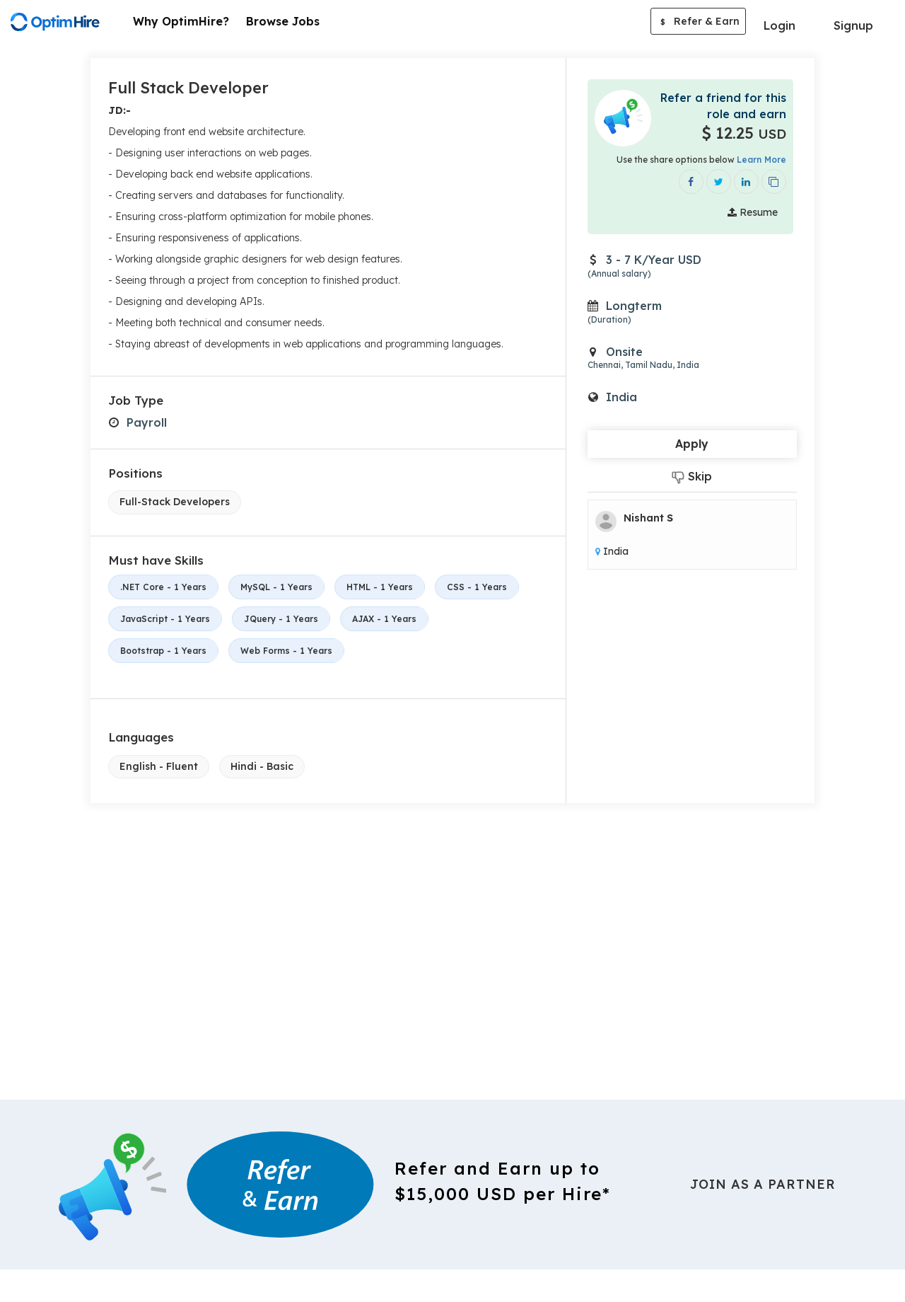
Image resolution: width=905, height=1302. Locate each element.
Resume (753, 212)
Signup (853, 25)
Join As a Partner (763, 1184)
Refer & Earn (698, 22)
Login (779, 25)
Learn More (761, 159)
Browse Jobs (283, 21)
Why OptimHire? (181, 21)
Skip (692, 476)
